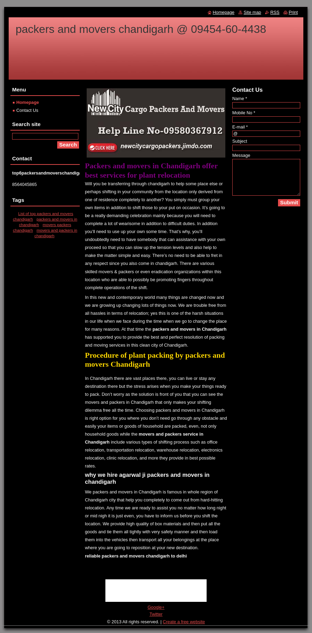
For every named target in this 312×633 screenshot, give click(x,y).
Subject (239, 141)
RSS (274, 12)
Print (293, 12)
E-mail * (240, 127)
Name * (239, 98)
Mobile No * (243, 112)
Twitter (156, 614)
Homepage (27, 102)
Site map (252, 12)
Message (241, 155)
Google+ (156, 607)
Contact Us (27, 110)
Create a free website (184, 621)
